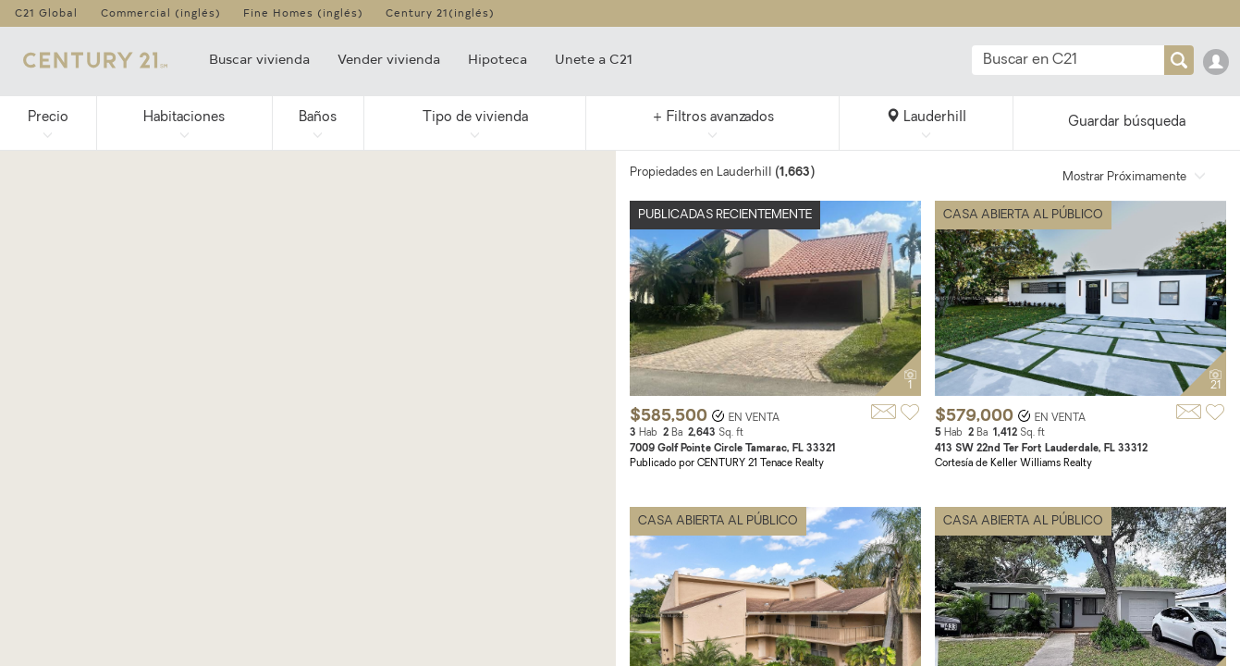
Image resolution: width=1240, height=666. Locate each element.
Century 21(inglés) (440, 12)
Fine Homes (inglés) (303, 12)
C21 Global (46, 12)
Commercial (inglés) (161, 12)
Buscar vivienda (259, 59)
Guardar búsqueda (1126, 123)
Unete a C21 (593, 59)
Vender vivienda (389, 59)
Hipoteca (497, 59)
